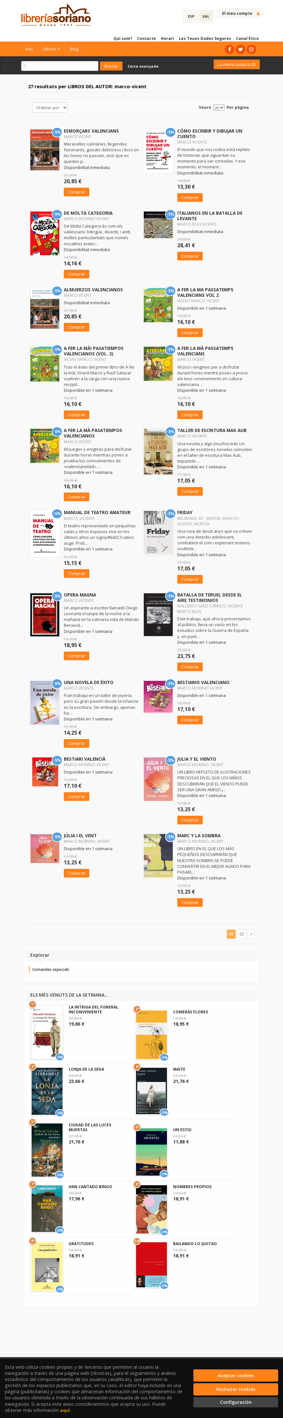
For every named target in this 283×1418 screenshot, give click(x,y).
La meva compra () (236, 64)
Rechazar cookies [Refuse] (235, 1389)
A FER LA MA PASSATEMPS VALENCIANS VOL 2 (205, 292)
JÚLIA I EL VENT (80, 835)
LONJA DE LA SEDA (86, 1069)
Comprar (76, 192)
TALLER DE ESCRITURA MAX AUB (212, 430)
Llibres (51, 49)
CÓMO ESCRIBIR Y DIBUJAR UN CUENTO (209, 133)
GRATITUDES (81, 1243)
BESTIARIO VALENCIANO (203, 682)
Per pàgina (238, 107)
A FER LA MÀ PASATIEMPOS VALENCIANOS (93, 433)
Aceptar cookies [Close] (236, 1375)
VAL (205, 16)
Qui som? (122, 38)
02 (242, 934)
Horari (167, 38)
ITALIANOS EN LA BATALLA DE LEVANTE (209, 215)
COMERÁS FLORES (190, 1012)
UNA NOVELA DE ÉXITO (88, 682)
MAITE (179, 1069)
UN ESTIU (182, 1129)
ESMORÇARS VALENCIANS (91, 131)
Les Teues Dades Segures (205, 38)
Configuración (236, 1402)
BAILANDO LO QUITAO (195, 1243)
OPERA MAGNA (80, 595)
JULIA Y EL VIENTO (196, 759)
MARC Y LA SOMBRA (198, 835)
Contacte (146, 38)
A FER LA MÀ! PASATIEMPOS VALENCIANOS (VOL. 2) (93, 351)
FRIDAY (184, 512)
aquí (65, 1410)
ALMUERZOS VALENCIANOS (93, 289)
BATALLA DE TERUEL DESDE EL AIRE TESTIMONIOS (209, 597)
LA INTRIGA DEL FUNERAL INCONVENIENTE (93, 1009)
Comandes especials (50, 969)
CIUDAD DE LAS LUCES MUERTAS (90, 1127)
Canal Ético (247, 38)
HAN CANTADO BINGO (90, 1186)
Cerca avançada (143, 66)
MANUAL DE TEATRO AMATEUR (97, 512)
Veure (205, 107)
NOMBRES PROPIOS (192, 1186)
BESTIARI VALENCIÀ (84, 759)
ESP (191, 16)
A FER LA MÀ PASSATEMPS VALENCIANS (205, 351)
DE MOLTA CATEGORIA (88, 213)
